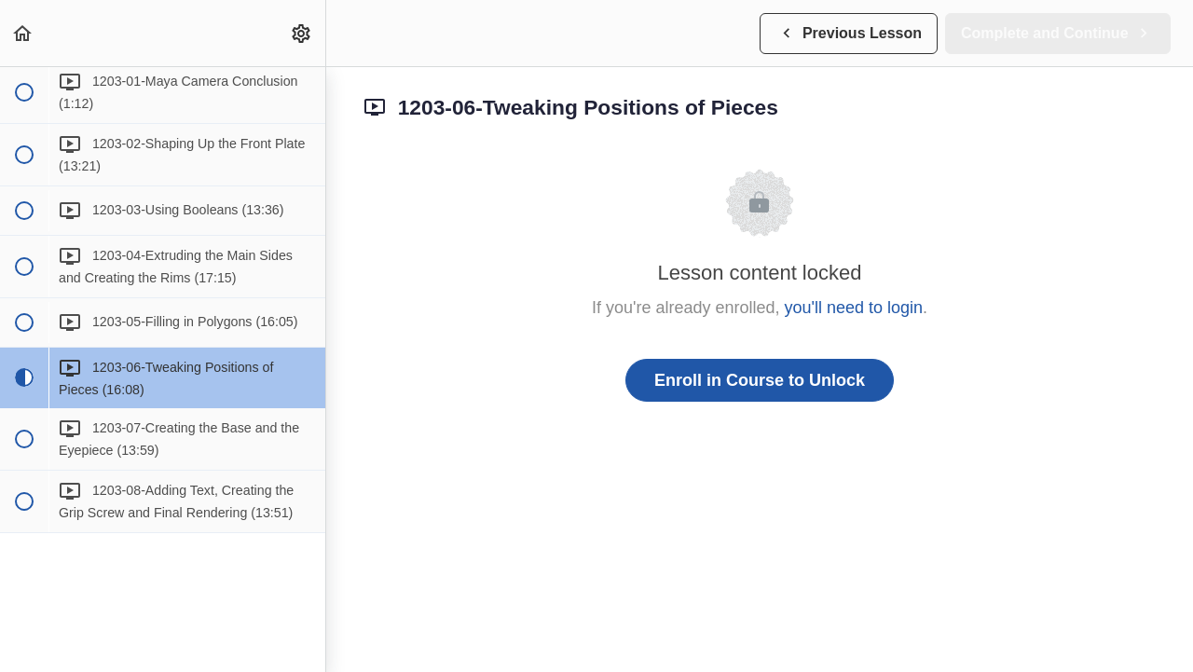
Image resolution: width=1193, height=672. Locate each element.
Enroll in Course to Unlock (759, 380)
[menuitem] (302, 33)
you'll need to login (854, 307)
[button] (23, 33)
